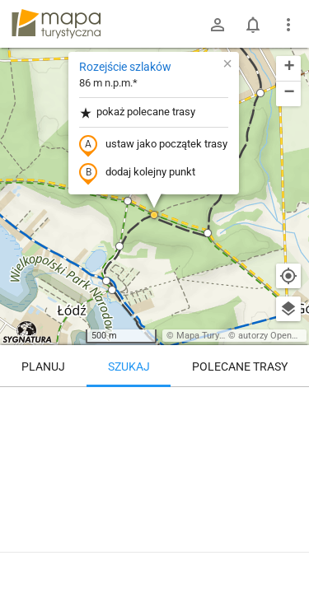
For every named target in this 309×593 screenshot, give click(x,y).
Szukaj (129, 366)
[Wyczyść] (288, 405)
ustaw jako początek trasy (153, 145)
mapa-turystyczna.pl (56, 24)
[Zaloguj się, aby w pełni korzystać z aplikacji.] (287, 547)
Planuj (43, 366)
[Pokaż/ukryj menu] (288, 25)
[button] (260, 93)
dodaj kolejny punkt (137, 173)
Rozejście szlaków (125, 66)
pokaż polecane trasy (137, 112)
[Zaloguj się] (217, 25)
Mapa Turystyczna (213, 335)
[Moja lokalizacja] (288, 276)
